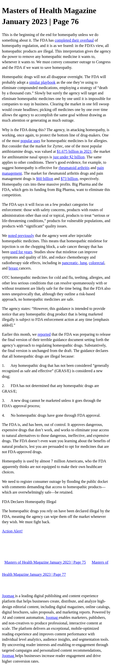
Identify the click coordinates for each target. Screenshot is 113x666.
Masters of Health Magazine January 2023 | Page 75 (45, 562)
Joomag (8, 596)
